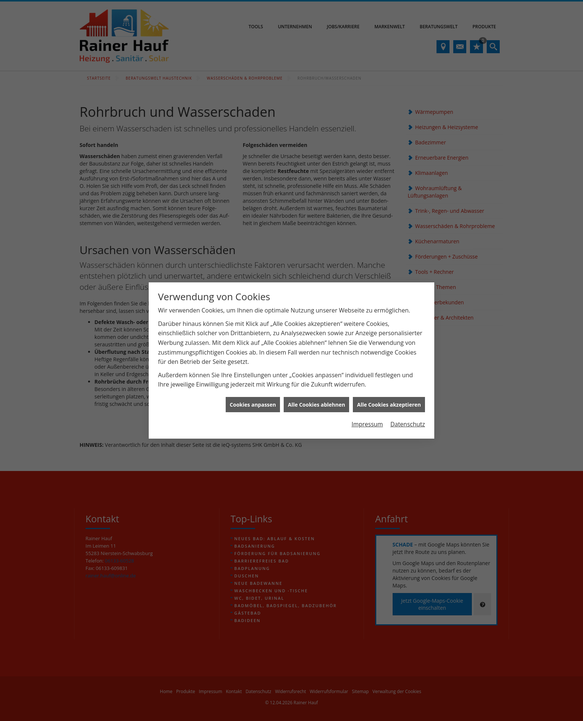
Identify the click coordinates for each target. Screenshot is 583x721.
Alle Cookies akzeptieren (389, 375)
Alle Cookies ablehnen (316, 375)
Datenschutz (407, 396)
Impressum (367, 396)
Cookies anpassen (253, 375)
